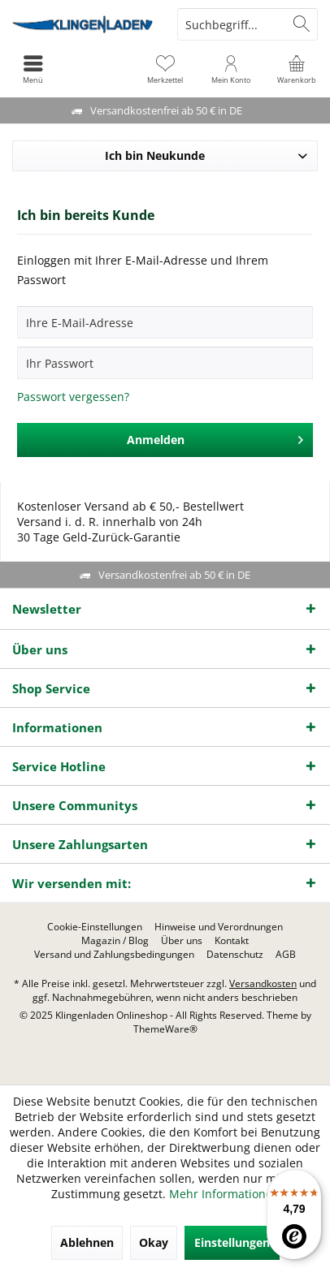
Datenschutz (234, 954)
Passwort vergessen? (73, 396)
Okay (153, 1242)
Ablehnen (87, 1242)
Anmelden (215, 437)
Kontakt (232, 940)
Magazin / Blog (115, 940)
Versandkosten (263, 983)
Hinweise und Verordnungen (218, 927)
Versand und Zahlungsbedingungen (114, 954)
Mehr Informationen (224, 1193)
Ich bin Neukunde (155, 155)
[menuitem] (297, 69)
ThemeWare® (165, 1029)
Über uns (181, 940)
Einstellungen (232, 1242)
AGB (286, 954)
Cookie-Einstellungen (94, 927)
